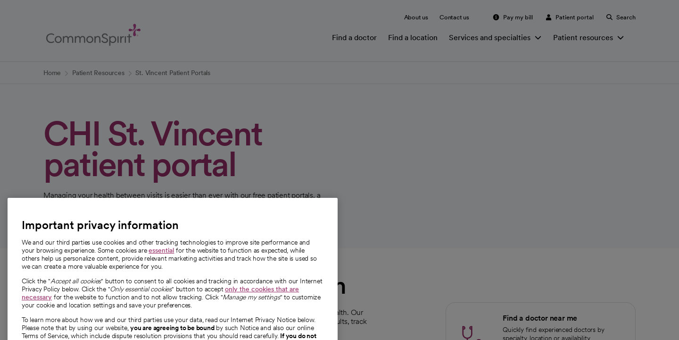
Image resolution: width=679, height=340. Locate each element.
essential (161, 261)
